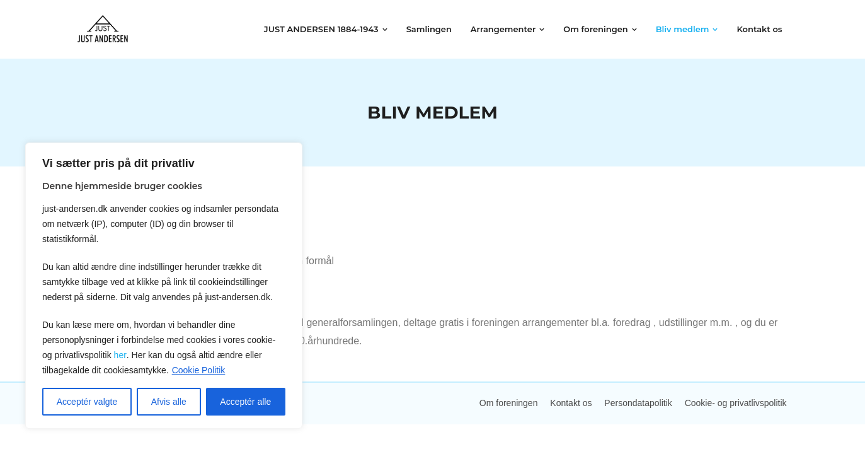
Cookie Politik (199, 370)
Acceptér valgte (87, 402)
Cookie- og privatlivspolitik (736, 403)
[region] (163, 286)
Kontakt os (571, 403)
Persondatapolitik (638, 403)
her (120, 355)
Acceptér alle (245, 402)
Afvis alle (168, 402)
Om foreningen (508, 403)
